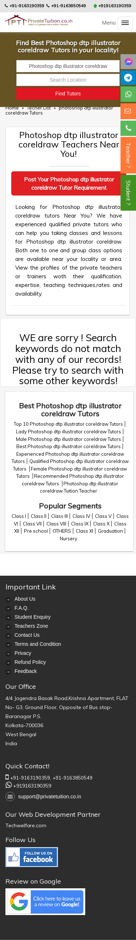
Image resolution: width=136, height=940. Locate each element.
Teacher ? (128, 155)
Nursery (68, 538)
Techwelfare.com (25, 825)
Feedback (26, 671)
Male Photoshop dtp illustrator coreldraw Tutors (68, 439)
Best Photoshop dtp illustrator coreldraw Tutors (68, 446)
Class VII (32, 524)
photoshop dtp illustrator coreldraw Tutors (59, 110)
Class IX (79, 524)
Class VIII (56, 524)
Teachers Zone (31, 626)
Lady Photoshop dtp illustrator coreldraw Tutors (68, 431)
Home (12, 108)
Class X (101, 524)
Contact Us (27, 635)
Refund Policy (30, 662)
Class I (19, 516)
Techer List (39, 108)
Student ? (128, 192)
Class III (59, 516)
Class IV (81, 516)
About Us (25, 599)
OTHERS (62, 531)
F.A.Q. (22, 608)
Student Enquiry (33, 617)
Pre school (36, 531)
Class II (38, 516)
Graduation (110, 531)
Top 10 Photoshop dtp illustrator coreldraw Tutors (68, 424)
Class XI (84, 531)
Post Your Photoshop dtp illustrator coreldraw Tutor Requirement (69, 183)
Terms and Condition (38, 644)
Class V (103, 516)
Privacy (23, 653)
